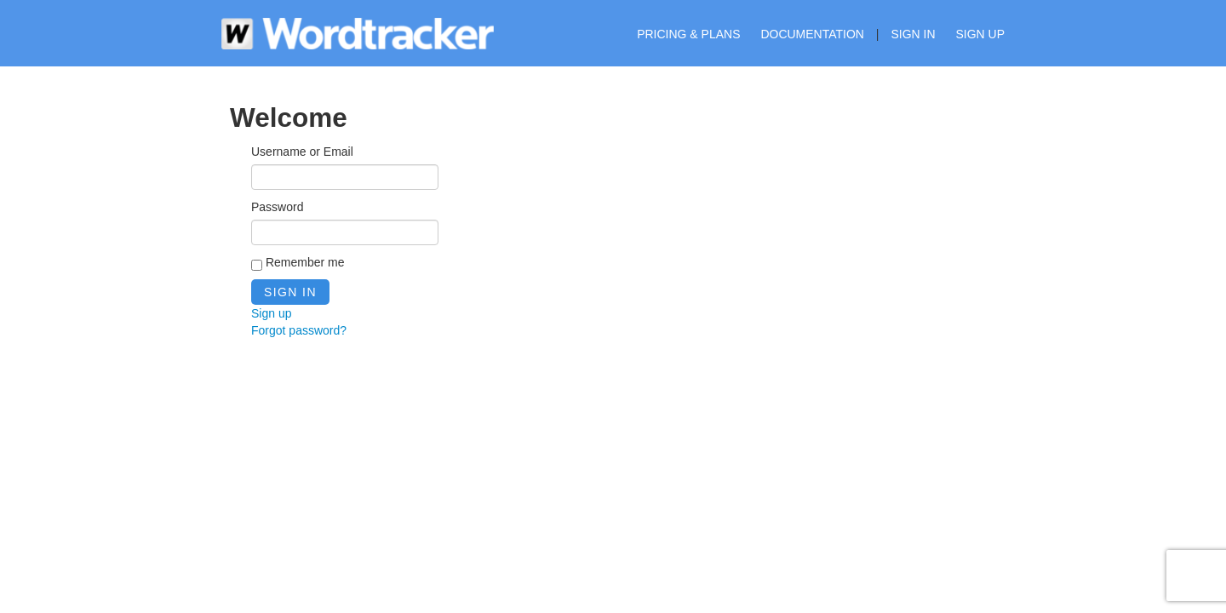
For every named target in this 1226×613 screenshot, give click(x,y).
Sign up (980, 34)
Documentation (812, 34)
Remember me (297, 263)
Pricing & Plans (688, 34)
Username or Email (302, 151)
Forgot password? (299, 330)
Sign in (913, 34)
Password (277, 207)
